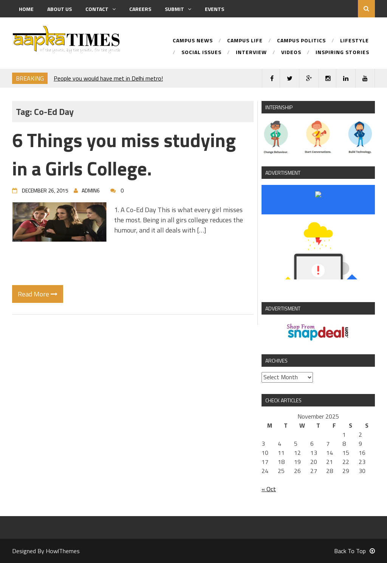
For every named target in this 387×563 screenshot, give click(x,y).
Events (214, 9)
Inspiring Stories (342, 53)
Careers (140, 9)
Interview (251, 53)
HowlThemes (63, 550)
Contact (100, 9)
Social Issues (201, 53)
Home (26, 9)
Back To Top (354, 550)
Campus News (193, 41)
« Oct (269, 488)
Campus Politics (301, 41)
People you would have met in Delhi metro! (108, 78)
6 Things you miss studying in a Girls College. (124, 154)
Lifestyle (354, 41)
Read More (37, 294)
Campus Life (245, 41)
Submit (178, 9)
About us (59, 9)
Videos (291, 53)
